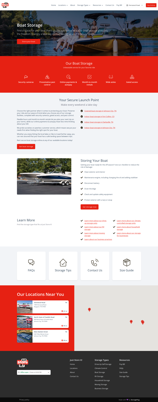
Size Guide (123, 372)
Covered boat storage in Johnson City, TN (100, 111)
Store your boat (28, 41)
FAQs (121, 368)
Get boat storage (26, 146)
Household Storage (102, 380)
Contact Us (74, 376)
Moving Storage (101, 384)
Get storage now (89, 207)
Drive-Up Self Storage (103, 364)
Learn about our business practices (98, 239)
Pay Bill (122, 364)
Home (72, 364)
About (72, 372)
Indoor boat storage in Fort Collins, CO (99, 116)
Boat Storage (100, 372)
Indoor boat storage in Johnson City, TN (99, 128)
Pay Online (151, 5)
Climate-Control (101, 368)
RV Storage (99, 376)
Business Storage (101, 388)
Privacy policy (24, 400)
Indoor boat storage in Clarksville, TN (98, 122)
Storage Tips (124, 376)
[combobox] (34, 372)
